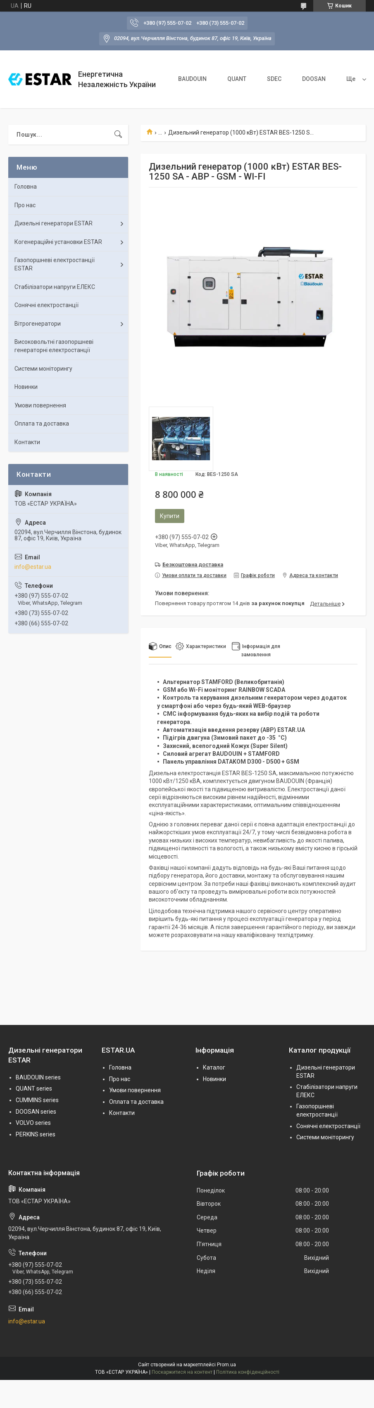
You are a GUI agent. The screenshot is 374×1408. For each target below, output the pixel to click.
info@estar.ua (32, 566)
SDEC (274, 79)
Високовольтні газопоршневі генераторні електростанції (53, 345)
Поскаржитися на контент (182, 1372)
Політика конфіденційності (247, 1372)
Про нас (25, 205)
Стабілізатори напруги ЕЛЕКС (54, 287)
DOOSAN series (36, 1111)
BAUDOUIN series (38, 1077)
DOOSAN (314, 79)
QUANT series (34, 1088)
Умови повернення (40, 405)
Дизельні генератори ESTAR (53, 223)
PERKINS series (35, 1134)
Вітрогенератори (37, 323)
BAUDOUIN (192, 79)
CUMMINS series (37, 1100)
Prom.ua (226, 1365)
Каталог (214, 1067)
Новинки (26, 386)
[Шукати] (118, 134)
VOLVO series (33, 1122)
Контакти (27, 442)
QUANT (236, 79)
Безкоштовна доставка (192, 564)
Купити (169, 516)
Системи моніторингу (43, 368)
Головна (25, 186)
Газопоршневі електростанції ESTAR (54, 264)
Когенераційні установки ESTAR (58, 242)
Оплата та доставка (41, 423)
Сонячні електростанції (46, 305)
